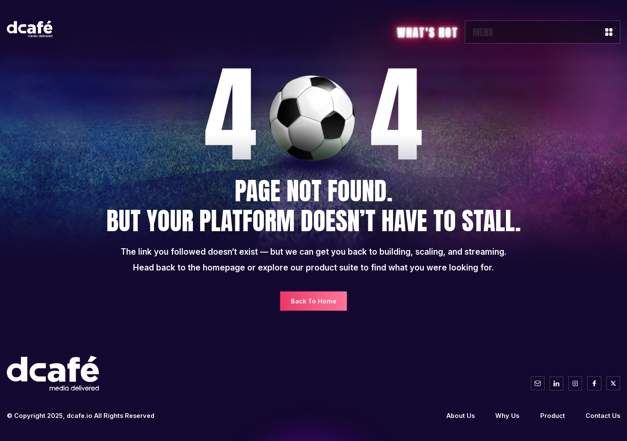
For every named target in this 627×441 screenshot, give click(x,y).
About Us (461, 415)
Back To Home (314, 301)
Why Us (507, 415)
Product (552, 415)
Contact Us (603, 415)
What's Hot (427, 32)
